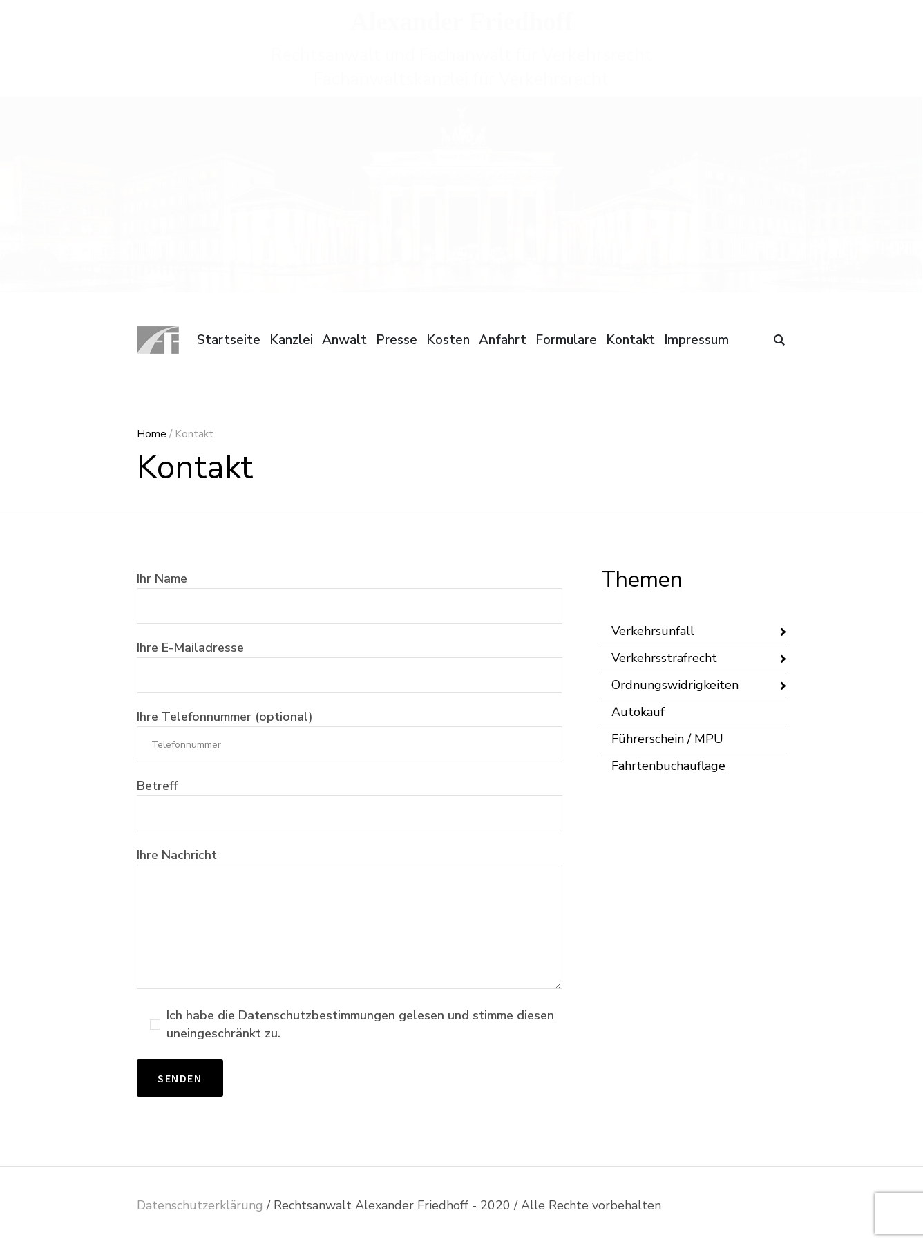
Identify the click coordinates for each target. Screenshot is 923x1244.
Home (151, 434)
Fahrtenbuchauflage (668, 765)
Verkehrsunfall (652, 631)
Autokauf (638, 712)
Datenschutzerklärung (200, 1205)
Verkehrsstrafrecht (664, 658)
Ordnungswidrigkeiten (675, 685)
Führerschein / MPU (667, 739)
